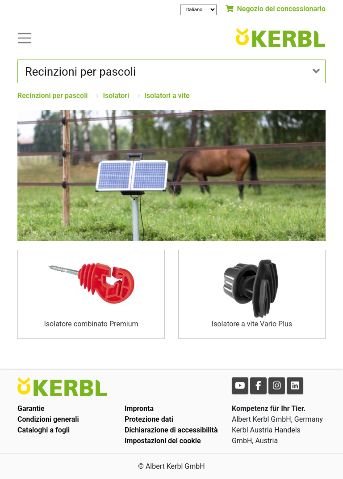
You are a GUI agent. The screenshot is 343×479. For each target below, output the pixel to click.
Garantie (31, 408)
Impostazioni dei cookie (163, 440)
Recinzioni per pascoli (52, 95)
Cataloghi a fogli (43, 430)
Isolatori (116, 95)
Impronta (139, 408)
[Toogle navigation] (24, 37)
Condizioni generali (48, 419)
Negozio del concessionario (276, 8)
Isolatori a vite (166, 95)
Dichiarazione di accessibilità (171, 430)
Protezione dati (149, 419)
